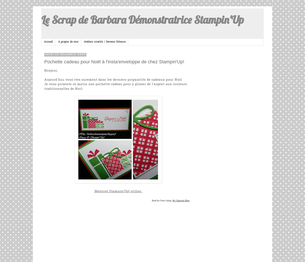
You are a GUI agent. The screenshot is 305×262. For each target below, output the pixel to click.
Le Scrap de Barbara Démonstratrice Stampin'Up (142, 19)
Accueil (48, 42)
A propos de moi (68, 42)
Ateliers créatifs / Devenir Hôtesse (105, 42)
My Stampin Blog (181, 200)
